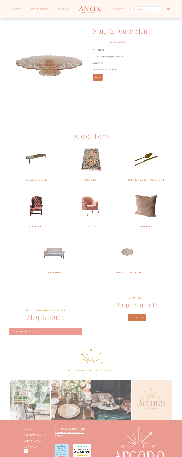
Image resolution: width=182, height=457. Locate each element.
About (16, 9)
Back (98, 77)
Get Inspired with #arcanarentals (91, 370)
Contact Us (137, 317)
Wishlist (168, 9)
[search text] (146, 9)
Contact (118, 9)
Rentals (63, 9)
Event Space (39, 9)
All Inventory (34, 434)
